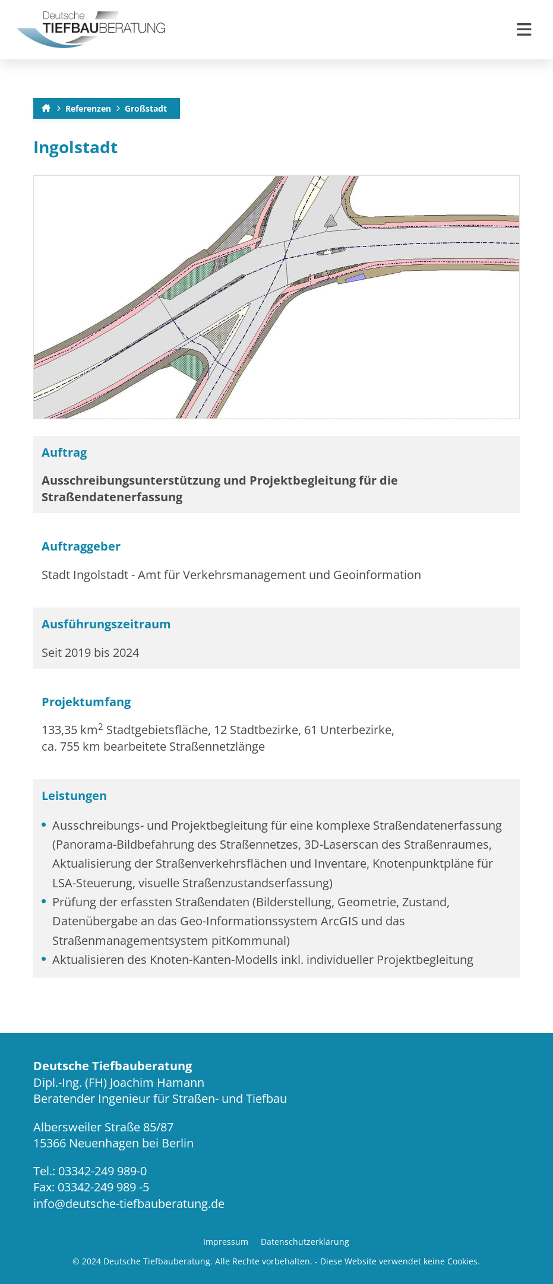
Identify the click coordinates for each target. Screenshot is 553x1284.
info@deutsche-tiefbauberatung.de (129, 1204)
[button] (523, 29)
